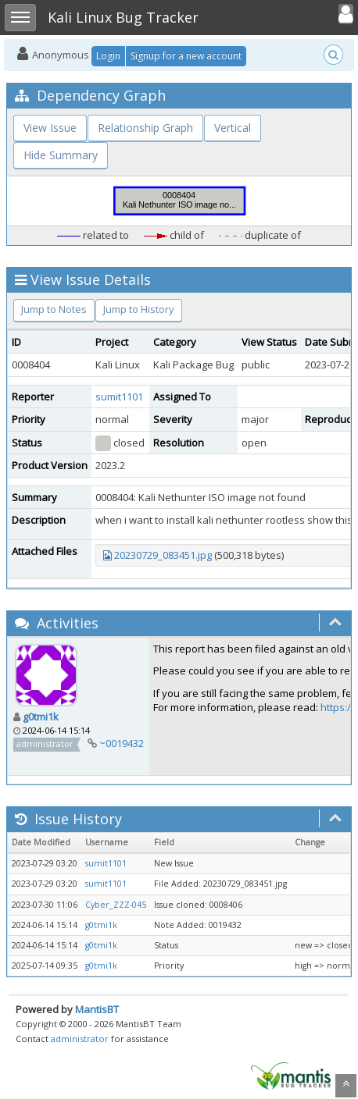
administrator (80, 1038)
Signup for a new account (186, 55)
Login (108, 55)
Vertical (232, 127)
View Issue (50, 127)
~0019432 (121, 743)
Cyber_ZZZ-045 (115, 904)
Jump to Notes (54, 309)
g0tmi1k (41, 717)
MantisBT (97, 1009)
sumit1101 (119, 396)
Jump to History (138, 309)
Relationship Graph (145, 127)
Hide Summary (60, 155)
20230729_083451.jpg (163, 555)
